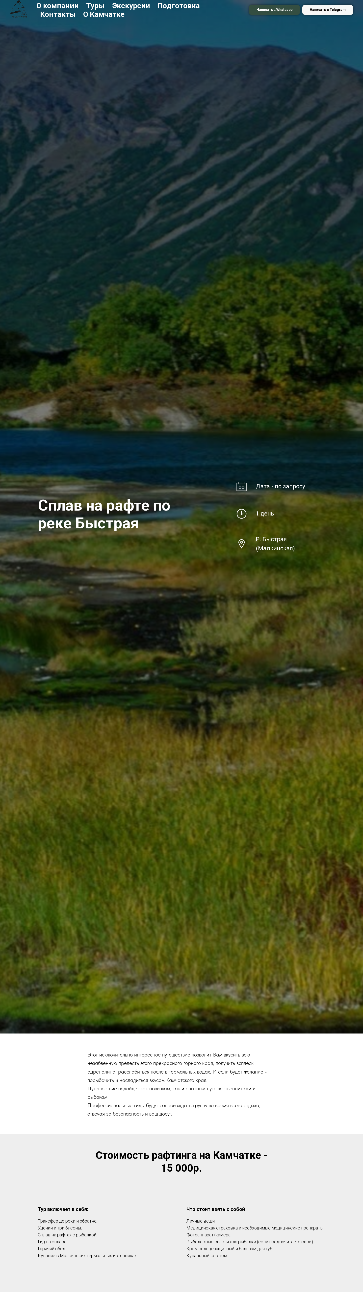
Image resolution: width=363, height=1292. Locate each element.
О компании (57, 5)
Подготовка (178, 5)
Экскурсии (131, 5)
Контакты (58, 14)
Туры (95, 5)
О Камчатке (104, 14)
